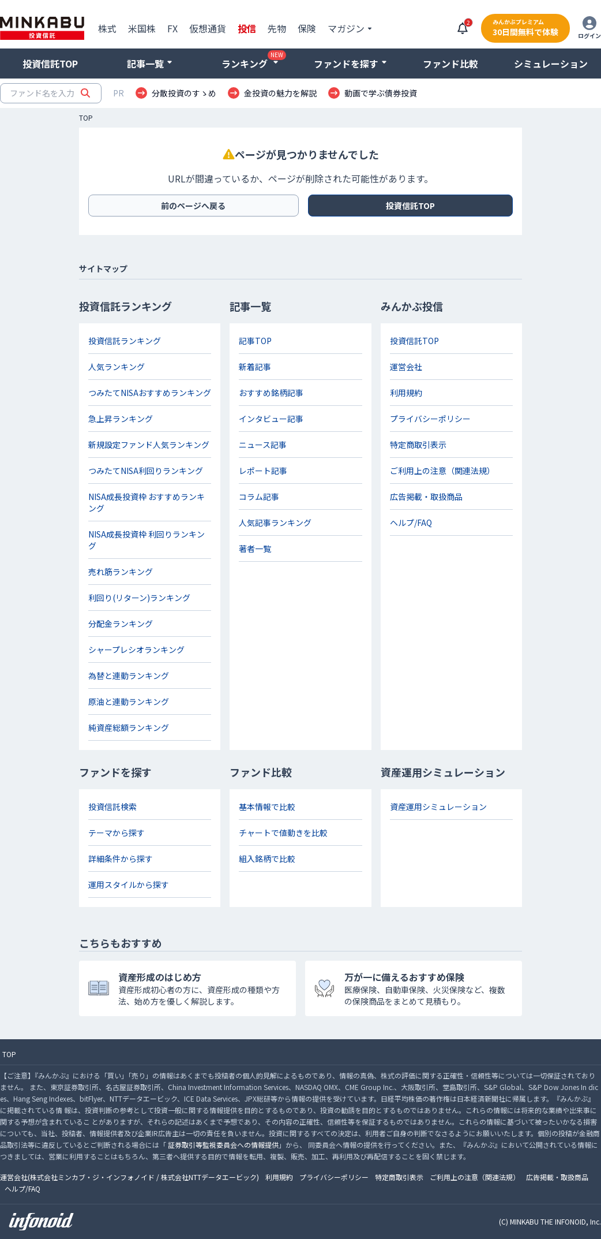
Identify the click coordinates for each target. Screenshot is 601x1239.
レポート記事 (263, 470)
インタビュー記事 (271, 418)
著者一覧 (255, 548)
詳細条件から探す (120, 858)
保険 (307, 28)
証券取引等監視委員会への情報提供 (223, 1145)
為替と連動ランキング (128, 675)
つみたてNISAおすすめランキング (149, 392)
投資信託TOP (50, 63)
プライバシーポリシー (430, 418)
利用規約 (406, 392)
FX (172, 28)
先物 (277, 28)
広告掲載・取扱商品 (426, 496)
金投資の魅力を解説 (280, 93)
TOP (86, 118)
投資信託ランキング (124, 340)
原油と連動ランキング (128, 701)
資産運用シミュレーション (438, 806)
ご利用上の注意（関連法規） (442, 470)
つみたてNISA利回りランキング (145, 470)
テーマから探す (116, 832)
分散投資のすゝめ (184, 93)
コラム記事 (259, 496)
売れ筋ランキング (120, 571)
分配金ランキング (120, 623)
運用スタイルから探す (128, 884)
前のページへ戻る (193, 205)
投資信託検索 (112, 806)
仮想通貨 (207, 28)
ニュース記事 (263, 444)
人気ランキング (116, 366)
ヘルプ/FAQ (411, 522)
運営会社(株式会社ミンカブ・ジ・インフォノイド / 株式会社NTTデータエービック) (129, 1177)
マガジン (346, 28)
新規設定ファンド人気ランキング (148, 444)
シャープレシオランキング (136, 649)
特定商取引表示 (418, 444)
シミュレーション (551, 63)
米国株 (142, 28)
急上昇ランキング (120, 418)
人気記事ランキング (275, 522)
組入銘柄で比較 (267, 858)
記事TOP (255, 340)
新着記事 (255, 366)
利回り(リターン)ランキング (139, 597)
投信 (247, 28)
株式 (107, 28)
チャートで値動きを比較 (283, 832)
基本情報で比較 (267, 806)
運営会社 (406, 366)
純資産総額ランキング (128, 727)
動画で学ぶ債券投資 (380, 93)
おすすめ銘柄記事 (271, 392)
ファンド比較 (450, 63)
